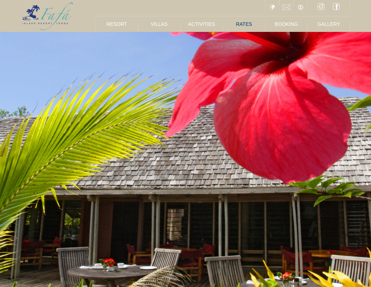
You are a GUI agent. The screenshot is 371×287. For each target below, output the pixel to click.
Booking (286, 24)
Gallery (328, 24)
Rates (244, 24)
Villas (159, 24)
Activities (201, 24)
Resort (116, 24)
